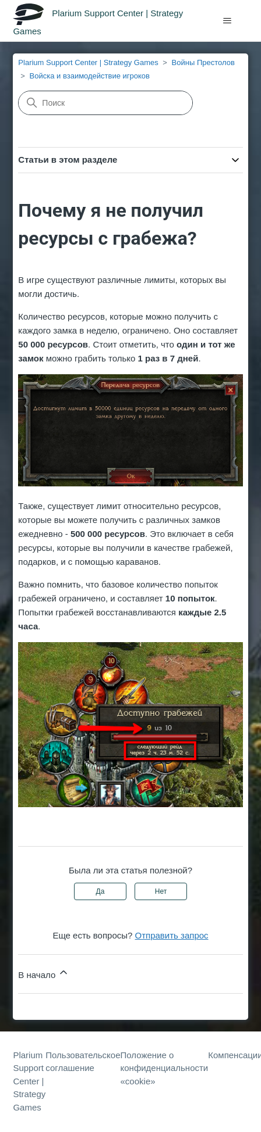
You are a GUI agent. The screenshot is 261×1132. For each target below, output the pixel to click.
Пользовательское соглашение (82, 1061)
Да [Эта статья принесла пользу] (100, 891)
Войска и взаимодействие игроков (90, 75)
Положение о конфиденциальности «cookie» (165, 1068)
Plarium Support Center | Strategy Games (88, 62)
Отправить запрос (172, 935)
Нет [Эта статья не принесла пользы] (161, 891)
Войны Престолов (203, 62)
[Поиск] (105, 102)
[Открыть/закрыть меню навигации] (227, 21)
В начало (43, 973)
